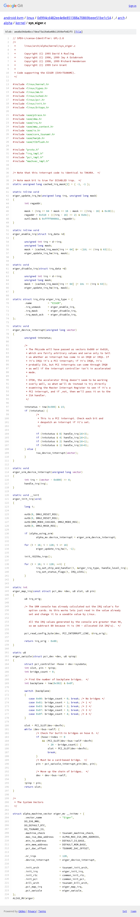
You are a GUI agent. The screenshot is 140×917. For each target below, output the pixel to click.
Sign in (132, 5)
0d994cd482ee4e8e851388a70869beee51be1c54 (74, 18)
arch (121, 18)
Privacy (32, 911)
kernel (20, 23)
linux (30, 18)
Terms (42, 911)
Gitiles (22, 911)
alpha (8, 23)
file (78, 31)
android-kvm (14, 18)
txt (124, 911)
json (133, 911)
